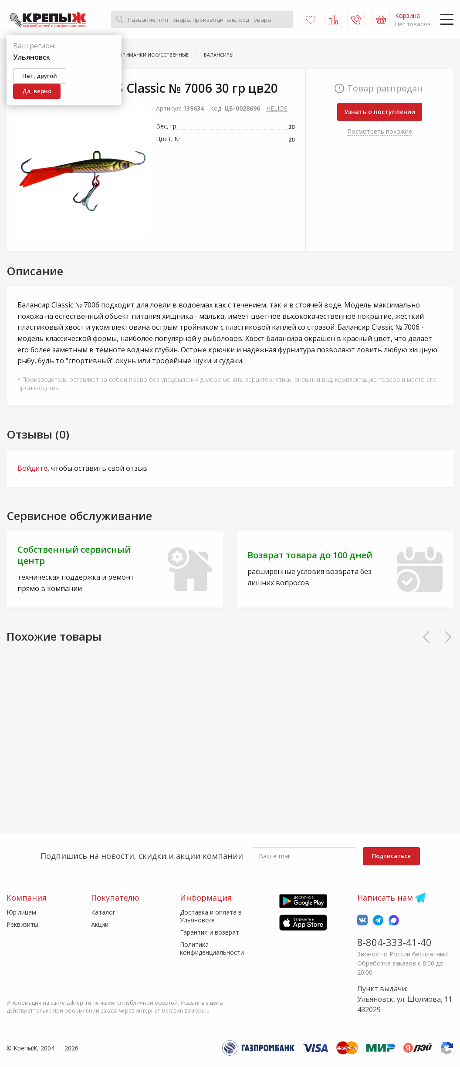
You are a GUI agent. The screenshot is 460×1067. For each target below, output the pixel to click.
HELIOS (277, 108)
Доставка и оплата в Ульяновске (211, 916)
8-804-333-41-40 (394, 942)
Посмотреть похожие (379, 131)
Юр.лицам (21, 912)
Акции (99, 924)
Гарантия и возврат (209, 932)
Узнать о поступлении (379, 112)
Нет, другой (39, 76)
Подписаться (391, 856)
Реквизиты (22, 924)
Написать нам (385, 897)
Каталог (103, 912)
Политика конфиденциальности (212, 948)
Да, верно (36, 91)
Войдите (32, 468)
